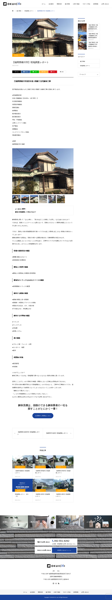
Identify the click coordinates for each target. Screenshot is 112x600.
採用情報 (95, 4)
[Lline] (34, 71)
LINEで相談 (76, 4)
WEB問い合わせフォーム (64, 550)
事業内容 (59, 4)
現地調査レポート (18, 55)
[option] (43, 171)
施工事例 (67, 4)
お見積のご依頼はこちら (43, 415)
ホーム (43, 4)
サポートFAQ (86, 4)
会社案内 (51, 4)
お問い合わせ (105, 4)
